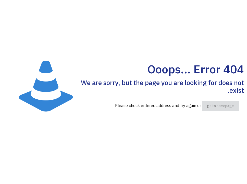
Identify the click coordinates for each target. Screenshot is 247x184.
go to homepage (220, 106)
